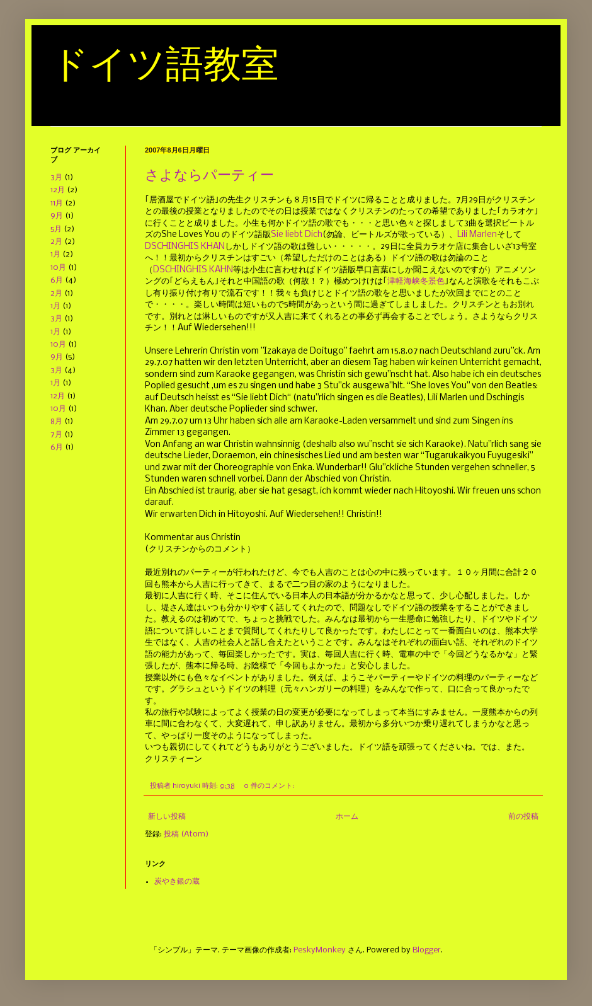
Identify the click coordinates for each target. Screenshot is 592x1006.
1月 (55, 254)
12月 (57, 190)
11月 (56, 203)
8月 (56, 421)
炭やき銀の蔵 (177, 881)
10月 (58, 267)
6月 (56, 280)
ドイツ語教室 (164, 64)
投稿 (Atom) (186, 834)
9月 (56, 216)
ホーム (347, 816)
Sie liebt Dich (296, 235)
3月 (56, 177)
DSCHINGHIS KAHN (193, 270)
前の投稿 (523, 816)
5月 (56, 229)
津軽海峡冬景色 (416, 281)
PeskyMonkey (319, 950)
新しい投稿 (167, 816)
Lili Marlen (477, 235)
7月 (56, 435)
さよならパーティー (209, 175)
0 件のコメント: (270, 786)
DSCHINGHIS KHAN (185, 247)
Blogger (427, 950)
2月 (56, 242)
